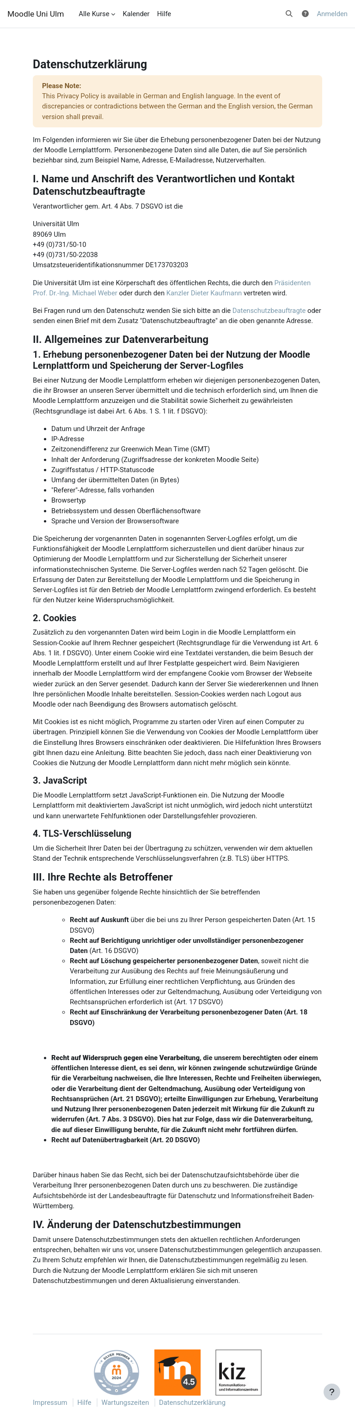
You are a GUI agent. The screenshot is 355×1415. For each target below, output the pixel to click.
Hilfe (84, 1402)
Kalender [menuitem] (135, 14)
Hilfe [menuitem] (164, 14)
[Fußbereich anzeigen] (332, 1392)
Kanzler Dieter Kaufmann (204, 293)
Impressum (50, 1402)
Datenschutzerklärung (192, 1402)
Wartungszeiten (125, 1402)
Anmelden (332, 14)
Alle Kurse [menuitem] (94, 14)
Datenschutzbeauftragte (269, 310)
